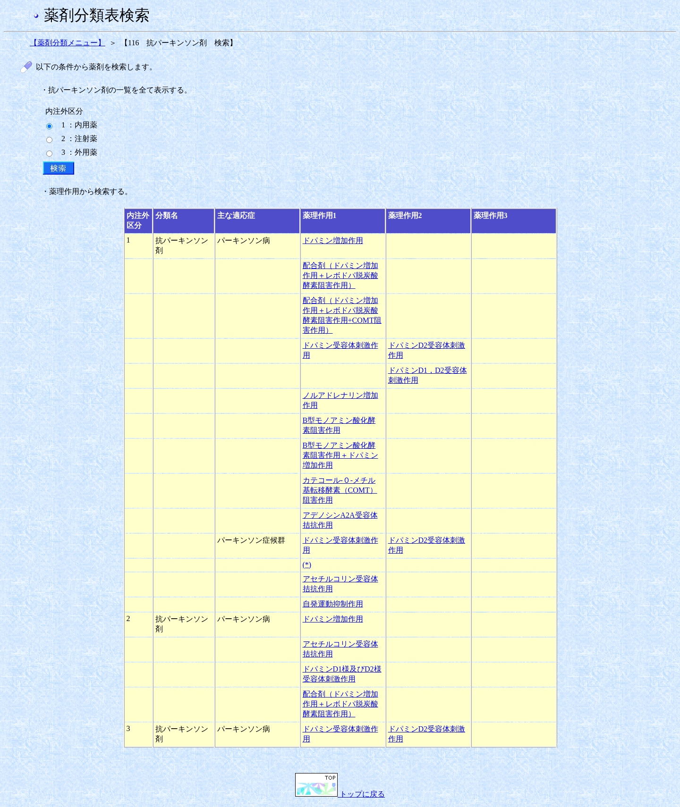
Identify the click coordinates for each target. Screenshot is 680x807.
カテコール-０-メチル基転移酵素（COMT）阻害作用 (340, 490)
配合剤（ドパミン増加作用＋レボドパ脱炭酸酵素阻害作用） (340, 275)
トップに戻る (340, 794)
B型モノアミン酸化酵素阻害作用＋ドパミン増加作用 (340, 455)
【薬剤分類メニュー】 (67, 43)
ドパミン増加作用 (333, 240)
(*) (307, 565)
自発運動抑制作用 (333, 604)
